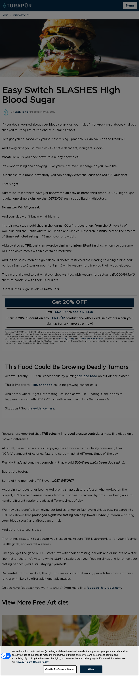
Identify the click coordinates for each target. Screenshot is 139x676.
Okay (91, 671)
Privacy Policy (24, 664)
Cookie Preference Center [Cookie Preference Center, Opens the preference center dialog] (60, 671)
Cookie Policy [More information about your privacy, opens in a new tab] (41, 664)
